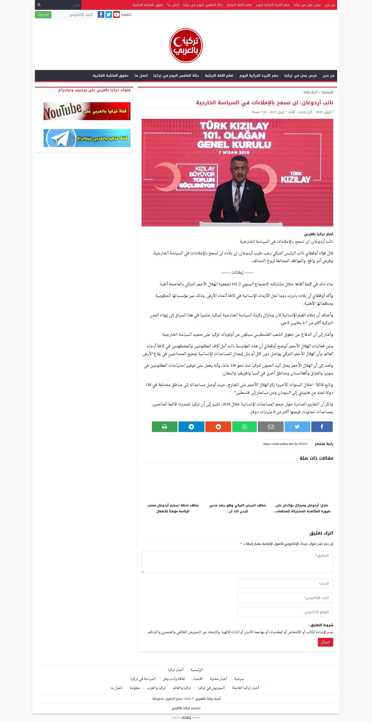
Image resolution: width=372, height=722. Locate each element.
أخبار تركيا (310, 92)
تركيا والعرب (156, 688)
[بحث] (39, 5)
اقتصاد (197, 679)
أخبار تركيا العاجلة (245, 688)
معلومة (135, 688)
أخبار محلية (218, 679)
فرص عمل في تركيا (307, 5)
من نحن (330, 5)
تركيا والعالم (182, 688)
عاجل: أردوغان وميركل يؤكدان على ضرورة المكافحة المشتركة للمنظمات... (301, 508)
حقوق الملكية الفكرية (148, 5)
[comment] (237, 562)
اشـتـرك (43, 14)
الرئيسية (197, 670)
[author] (285, 583)
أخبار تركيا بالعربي (208, 698)
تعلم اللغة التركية (239, 5)
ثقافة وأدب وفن (174, 679)
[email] (285, 598)
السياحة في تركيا (143, 679)
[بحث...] (58, 5)
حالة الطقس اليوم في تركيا (203, 5)
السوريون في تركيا (211, 688)
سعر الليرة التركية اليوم (273, 5)
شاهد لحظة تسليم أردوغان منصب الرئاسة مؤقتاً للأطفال (173, 508)
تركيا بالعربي (181, 708)
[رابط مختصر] (287, 444)
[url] (285, 612)
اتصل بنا (173, 5)
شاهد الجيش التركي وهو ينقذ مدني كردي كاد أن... (237, 508)
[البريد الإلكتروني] (73, 14)
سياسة (239, 679)
